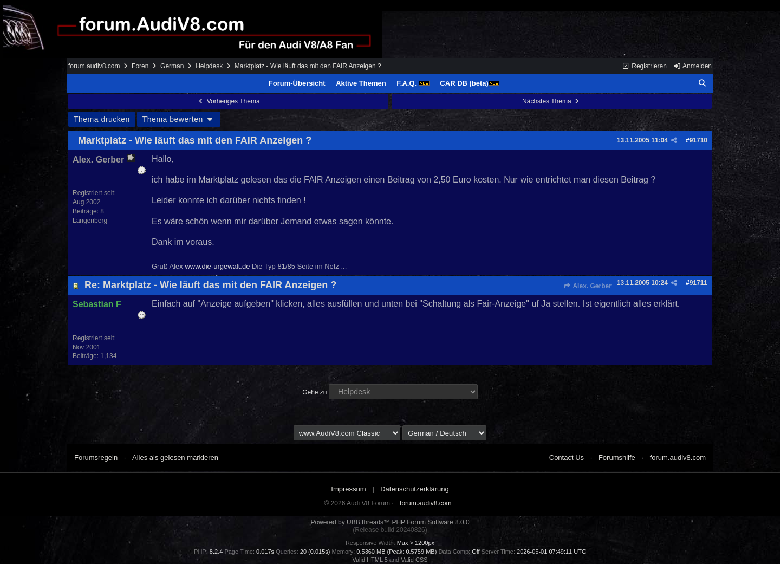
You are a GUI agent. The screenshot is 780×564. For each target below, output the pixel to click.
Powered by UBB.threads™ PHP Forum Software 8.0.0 (389, 522)
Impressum (348, 489)
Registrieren (644, 66)
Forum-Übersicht (297, 83)
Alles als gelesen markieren (175, 457)
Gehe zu (314, 392)
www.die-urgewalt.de (217, 266)
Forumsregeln (96, 457)
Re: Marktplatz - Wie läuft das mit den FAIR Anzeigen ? (210, 285)
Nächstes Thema (551, 101)
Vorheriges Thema (228, 101)
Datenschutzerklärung (414, 489)
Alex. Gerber (587, 286)
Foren (140, 66)
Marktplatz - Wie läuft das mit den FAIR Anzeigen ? (194, 140)
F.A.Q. (412, 83)
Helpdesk (209, 66)
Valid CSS (414, 559)
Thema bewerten (178, 119)
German (172, 66)
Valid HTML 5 (369, 559)
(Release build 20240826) (390, 530)
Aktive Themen (361, 83)
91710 (698, 140)
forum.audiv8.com (94, 66)
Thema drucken (102, 119)
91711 (698, 283)
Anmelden (692, 66)
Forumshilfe (617, 457)
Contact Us (566, 457)
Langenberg (90, 220)
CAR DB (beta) (469, 83)
